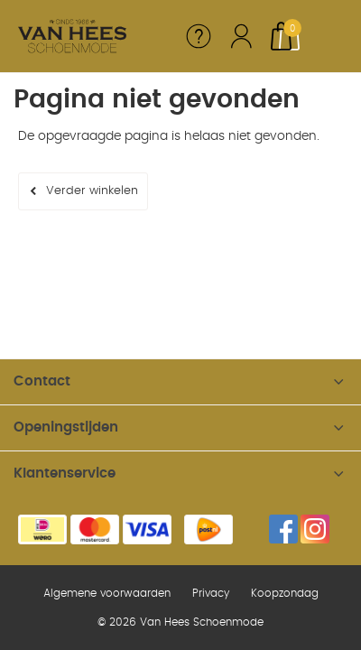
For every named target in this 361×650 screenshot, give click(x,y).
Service (198, 36)
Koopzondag (285, 593)
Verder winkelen (92, 191)
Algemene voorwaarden (107, 593)
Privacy (210, 593)
